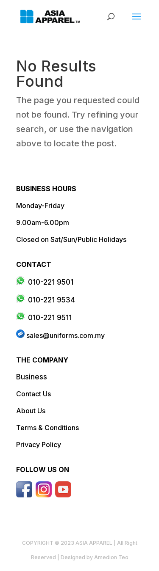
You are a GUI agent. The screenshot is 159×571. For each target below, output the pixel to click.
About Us (30, 410)
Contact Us (33, 394)
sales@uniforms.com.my (65, 335)
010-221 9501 (50, 282)
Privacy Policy (38, 444)
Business (31, 377)
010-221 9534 (51, 300)
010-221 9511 (50, 317)
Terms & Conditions (47, 427)
